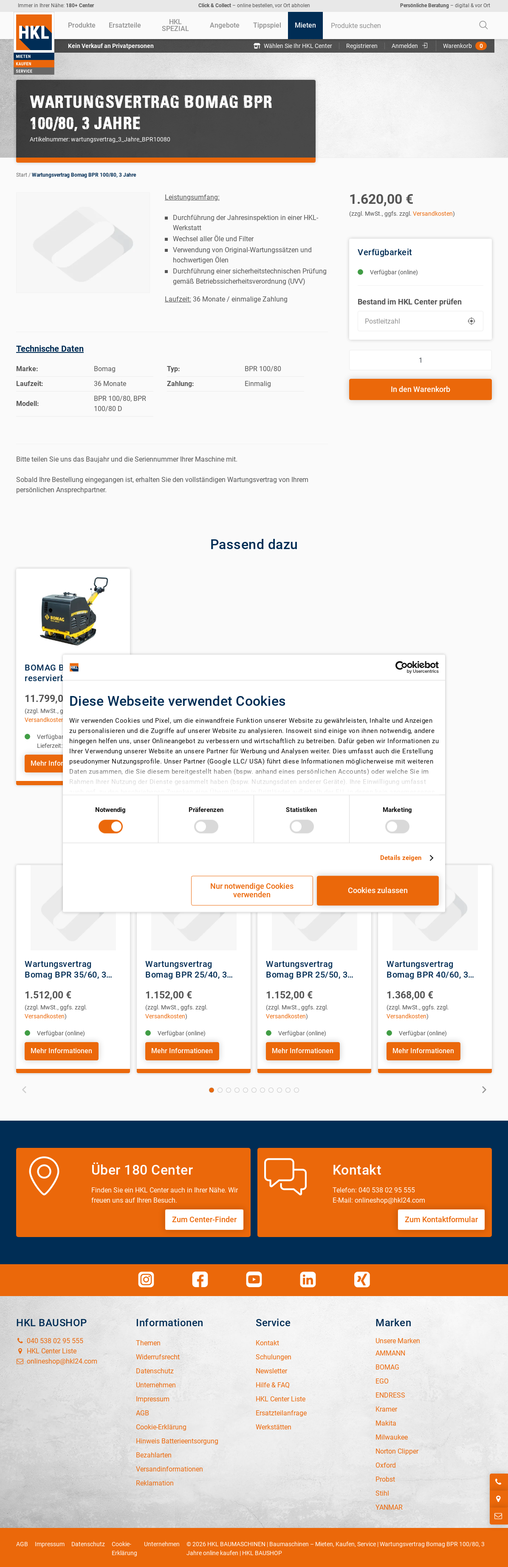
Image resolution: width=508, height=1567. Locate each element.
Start (21, 175)
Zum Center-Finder (204, 1216)
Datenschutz (88, 1541)
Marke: (27, 369)
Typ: (173, 369)
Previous (25, 1086)
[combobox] (408, 25)
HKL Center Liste (46, 1348)
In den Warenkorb (420, 389)
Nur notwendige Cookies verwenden (252, 890)
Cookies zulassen (378, 890)
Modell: (27, 404)
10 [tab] (288, 1087)
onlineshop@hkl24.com (56, 1359)
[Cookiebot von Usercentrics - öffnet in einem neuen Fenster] (401, 667)
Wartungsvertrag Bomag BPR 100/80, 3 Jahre (84, 175)
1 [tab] (211, 1087)
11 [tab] (296, 1087)
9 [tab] (279, 1087)
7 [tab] (262, 1087)
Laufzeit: (29, 384)
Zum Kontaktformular (441, 1216)
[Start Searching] (483, 25)
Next (483, 1086)
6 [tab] (254, 1087)
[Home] (34, 43)
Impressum (50, 1541)
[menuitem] (81, 25)
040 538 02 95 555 (49, 1338)
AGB (22, 1541)
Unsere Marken (397, 1338)
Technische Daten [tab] (50, 349)
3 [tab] (228, 1087)
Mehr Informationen (61, 763)
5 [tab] (245, 1087)
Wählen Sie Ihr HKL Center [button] (294, 45)
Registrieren (363, 45)
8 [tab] (271, 1087)
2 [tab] (220, 1087)
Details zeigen (400, 858)
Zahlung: (180, 384)
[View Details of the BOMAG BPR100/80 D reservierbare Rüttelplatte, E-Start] (73, 611)
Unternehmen (162, 1541)
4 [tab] (237, 1087)
